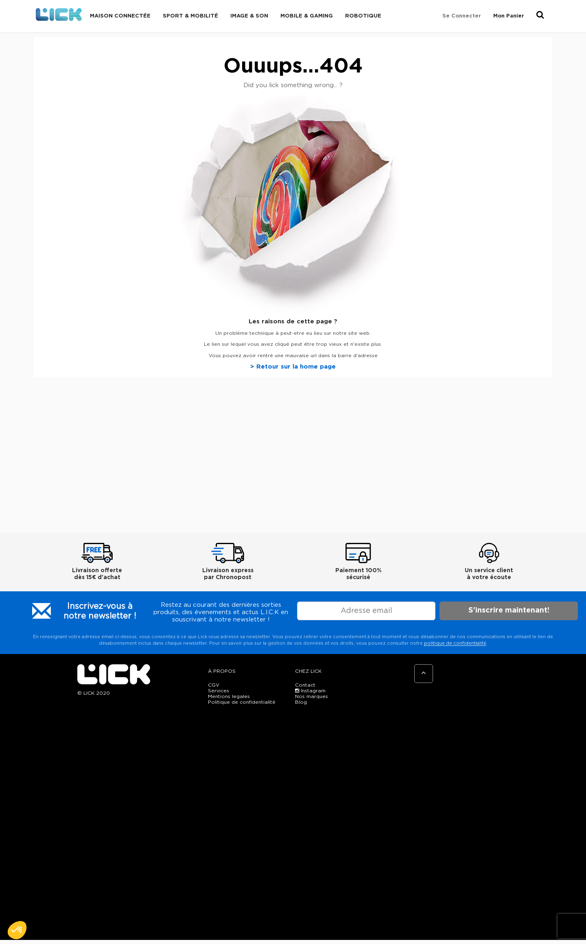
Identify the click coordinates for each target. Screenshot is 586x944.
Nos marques (311, 696)
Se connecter (461, 16)
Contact (305, 685)
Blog (301, 702)
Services (218, 690)
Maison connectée (120, 16)
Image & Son (249, 16)
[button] (17, 930)
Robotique (363, 16)
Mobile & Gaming (306, 16)
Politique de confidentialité (242, 702)
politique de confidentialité (455, 643)
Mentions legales (229, 696)
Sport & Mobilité (190, 16)
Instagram (310, 690)
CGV (213, 685)
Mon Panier (508, 16)
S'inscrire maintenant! (508, 610)
